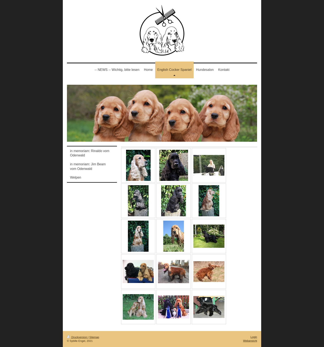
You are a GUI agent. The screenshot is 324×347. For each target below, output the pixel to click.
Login (253, 337)
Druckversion (77, 337)
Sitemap (94, 337)
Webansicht (250, 340)
